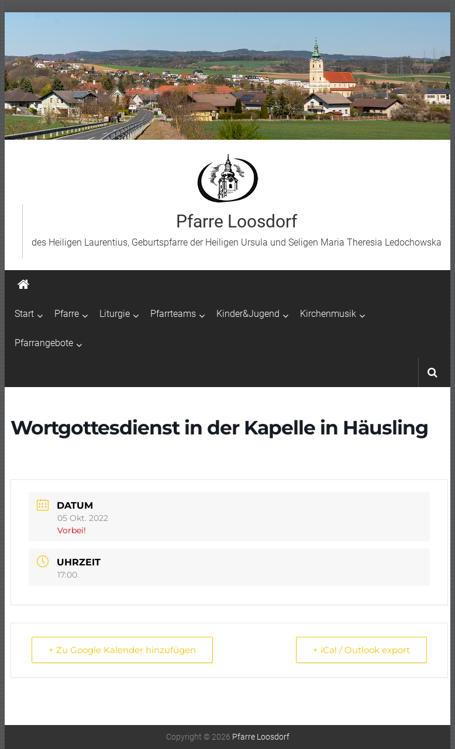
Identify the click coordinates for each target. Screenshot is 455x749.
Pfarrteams (173, 313)
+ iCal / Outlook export (361, 649)
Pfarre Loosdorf (236, 221)
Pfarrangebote (44, 342)
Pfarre (66, 313)
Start (24, 313)
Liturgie (114, 313)
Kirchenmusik (328, 313)
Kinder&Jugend (248, 313)
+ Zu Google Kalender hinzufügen (122, 649)
